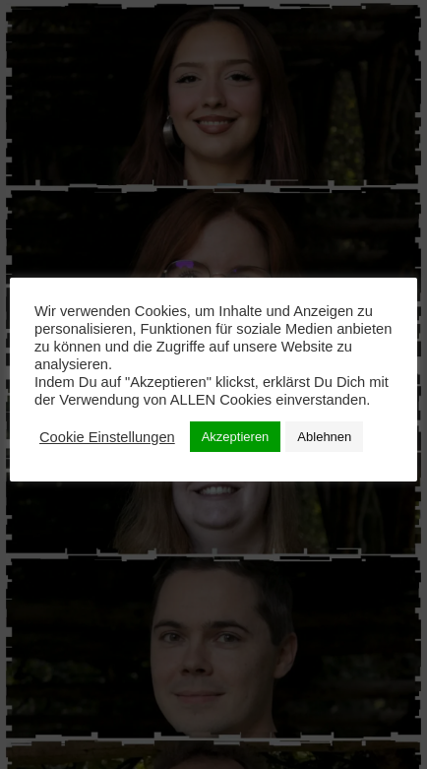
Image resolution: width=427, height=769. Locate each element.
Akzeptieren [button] (236, 436)
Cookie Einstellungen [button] (107, 437)
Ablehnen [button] (324, 436)
